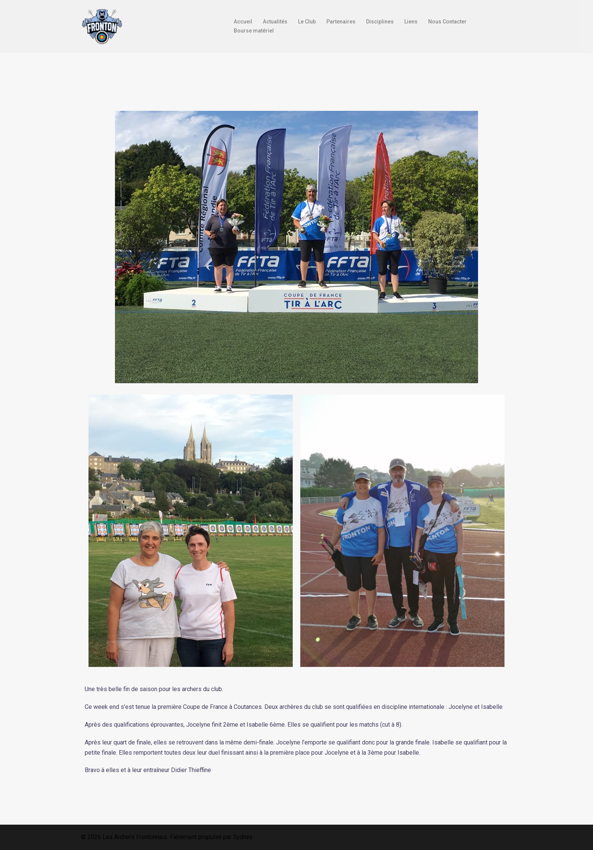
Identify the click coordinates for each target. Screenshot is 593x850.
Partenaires (340, 22)
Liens (411, 22)
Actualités (275, 22)
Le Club (307, 22)
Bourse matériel (254, 31)
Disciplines (380, 22)
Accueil (243, 22)
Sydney (243, 837)
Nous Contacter (447, 22)
